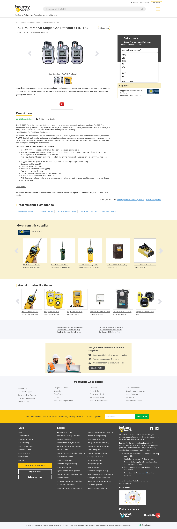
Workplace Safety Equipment (97, 488)
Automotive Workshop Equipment (68, 436)
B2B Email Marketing (25, 446)
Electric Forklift (23, 401)
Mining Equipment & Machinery (98, 443)
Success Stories (23, 457)
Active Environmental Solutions (35, 32)
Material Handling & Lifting (97, 436)
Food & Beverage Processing (67, 464)
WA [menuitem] (123, 67)
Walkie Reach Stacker (134, 401)
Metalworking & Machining (97, 439)
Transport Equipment (95, 464)
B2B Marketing (23, 443)
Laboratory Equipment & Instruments (69, 488)
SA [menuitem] (123, 64)
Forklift (56, 397)
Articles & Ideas (23, 436)
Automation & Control (64, 432)
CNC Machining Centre (26, 398)
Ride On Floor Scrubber (99, 401)
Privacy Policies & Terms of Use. (69, 526)
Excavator (57, 391)
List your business (35, 465)
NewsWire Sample (24, 450)
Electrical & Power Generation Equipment (71, 453)
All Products (20, 22)
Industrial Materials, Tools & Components (71, 474)
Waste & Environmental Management (100, 474)
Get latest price (103, 28)
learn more (97, 368)
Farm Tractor (59, 394)
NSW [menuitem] (124, 55)
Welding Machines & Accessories (99, 478)
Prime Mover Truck (97, 394)
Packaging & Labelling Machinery (99, 446)
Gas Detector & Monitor (51, 22)
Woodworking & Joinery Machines (99, 481)
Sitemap (21, 460)
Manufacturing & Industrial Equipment (100, 432)
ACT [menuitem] (124, 73)
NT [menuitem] (123, 70)
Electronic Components (65, 457)
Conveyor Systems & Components (69, 446)
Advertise (156, 3)
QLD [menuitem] (124, 61)
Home (20, 432)
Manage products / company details (130, 200)
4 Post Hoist (22, 389)
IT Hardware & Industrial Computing (69, 481)
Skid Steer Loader (133, 388)
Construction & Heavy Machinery (68, 443)
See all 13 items (37, 232)
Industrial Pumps (63, 478)
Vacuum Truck (131, 397)
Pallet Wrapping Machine (63, 401)
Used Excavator (132, 394)
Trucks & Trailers (93, 467)
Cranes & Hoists (62, 450)
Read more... (21, 187)
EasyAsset (143, 473)
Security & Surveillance (95, 457)
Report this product (153, 200)
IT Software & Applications (66, 485)
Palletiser (93, 388)
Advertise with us (24, 453)
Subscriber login (35, 477)
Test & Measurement (34, 22)
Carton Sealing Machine (27, 395)
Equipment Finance (61, 388)
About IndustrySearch (25, 439)
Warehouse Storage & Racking (98, 471)
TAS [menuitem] (123, 76)
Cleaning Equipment (64, 439)
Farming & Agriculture (64, 460)
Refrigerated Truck (97, 397)
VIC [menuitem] (123, 58)
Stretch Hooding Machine (135, 391)
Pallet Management (94, 450)
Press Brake (94, 391)
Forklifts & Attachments (65, 467)
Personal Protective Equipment (98, 453)
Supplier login (35, 471)
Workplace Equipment (95, 485)
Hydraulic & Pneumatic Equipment (68, 471)
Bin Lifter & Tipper (25, 392)
